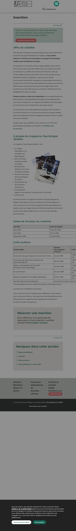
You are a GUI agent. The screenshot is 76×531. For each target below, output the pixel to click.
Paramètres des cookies (21, 522)
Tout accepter (39, 522)
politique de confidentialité (22, 509)
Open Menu (56, 3)
